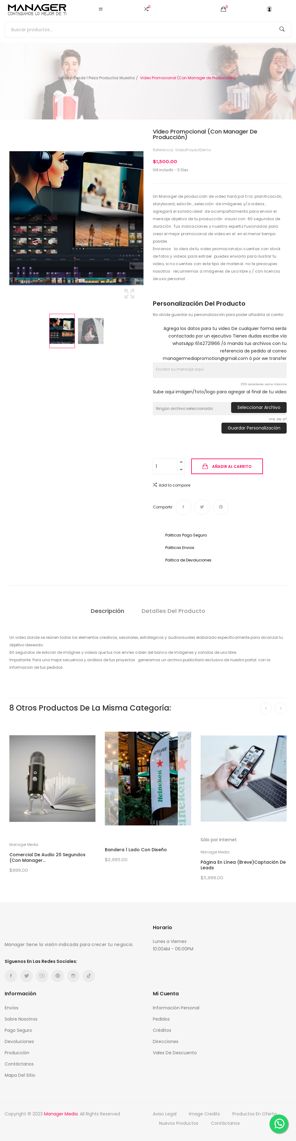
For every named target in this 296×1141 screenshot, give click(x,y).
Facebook (11, 976)
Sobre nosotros (21, 1019)
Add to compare (171, 485)
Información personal (176, 1008)
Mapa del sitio (20, 1075)
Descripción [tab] (107, 611)
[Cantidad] (165, 466)
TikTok (89, 976)
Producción (17, 1053)
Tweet (202, 507)
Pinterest (221, 507)
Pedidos (161, 1019)
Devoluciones (19, 1041)
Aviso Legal (165, 1114)
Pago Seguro (18, 1030)
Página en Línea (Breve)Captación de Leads (243, 865)
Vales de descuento (175, 1053)
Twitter (26, 976)
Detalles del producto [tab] (174, 611)
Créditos (162, 1030)
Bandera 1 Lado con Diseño (136, 849)
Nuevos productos (178, 1123)
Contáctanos (19, 1064)
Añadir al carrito (231, 466)
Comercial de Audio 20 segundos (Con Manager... (47, 857)
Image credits (204, 1114)
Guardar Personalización (254, 428)
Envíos (11, 1008)
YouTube (42, 976)
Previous (8, 218)
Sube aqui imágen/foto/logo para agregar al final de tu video (220, 392)
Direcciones (165, 1041)
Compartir (183, 507)
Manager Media (23, 844)
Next (145, 218)
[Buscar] (148, 29)
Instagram (73, 976)
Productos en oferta (254, 1114)
